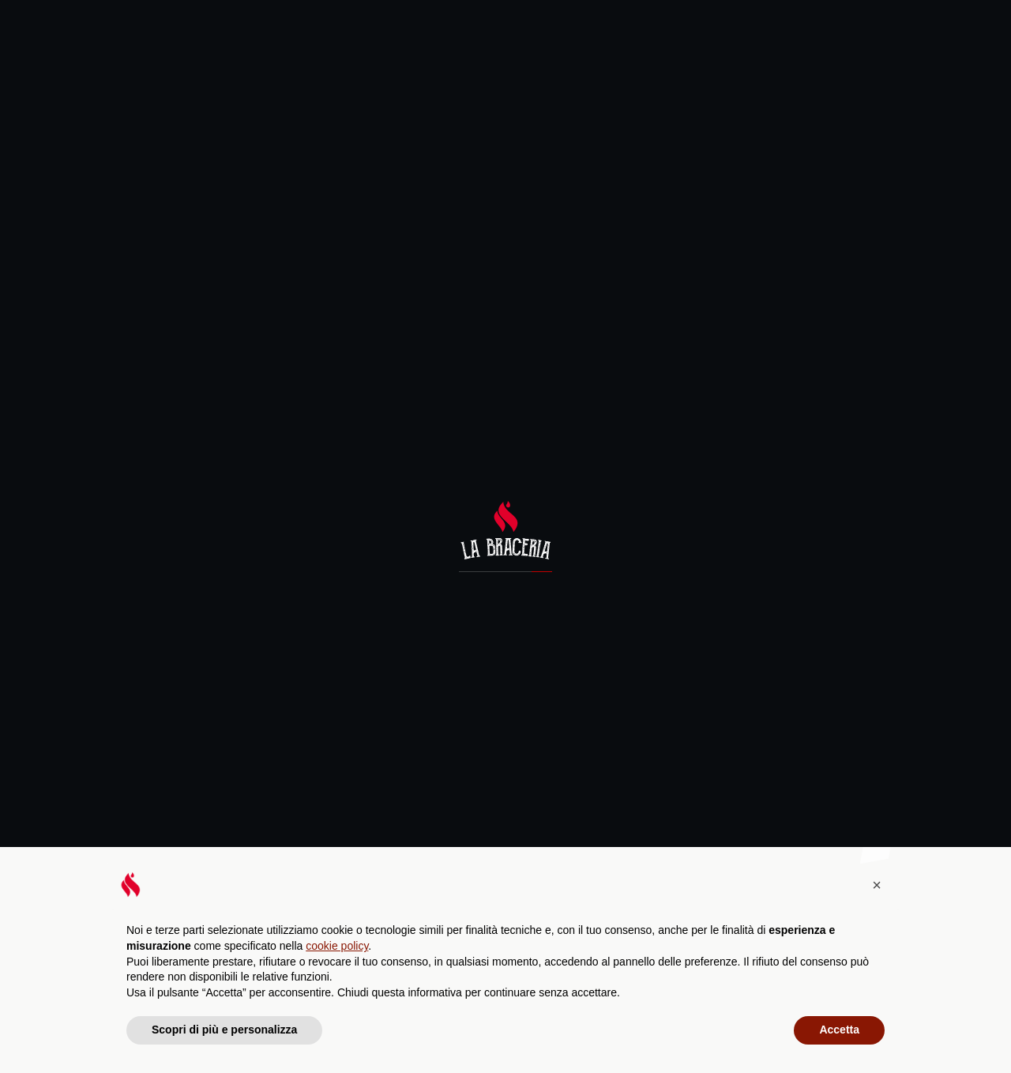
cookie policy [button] (337, 945)
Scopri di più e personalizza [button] (224, 1029)
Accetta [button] (839, 1029)
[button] (876, 885)
